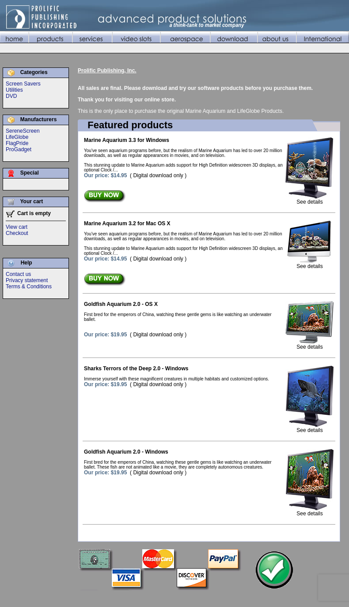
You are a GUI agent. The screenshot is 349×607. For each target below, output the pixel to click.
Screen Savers (23, 84)
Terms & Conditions (29, 286)
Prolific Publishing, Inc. (107, 70)
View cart (16, 227)
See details (309, 199)
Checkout (17, 233)
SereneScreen (23, 131)
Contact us (18, 274)
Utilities (14, 90)
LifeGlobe (17, 137)
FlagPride (17, 143)
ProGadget (18, 149)
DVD (11, 96)
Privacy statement (27, 280)
